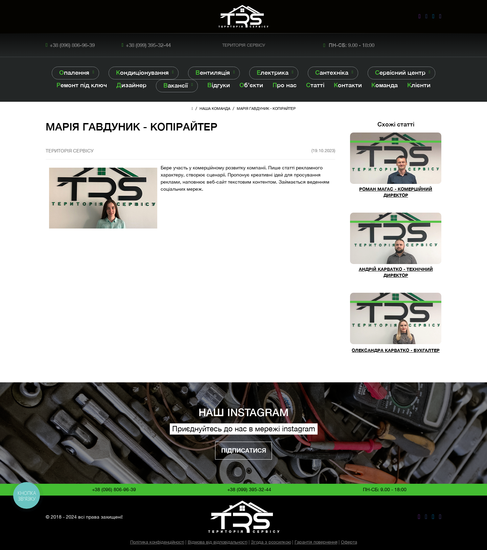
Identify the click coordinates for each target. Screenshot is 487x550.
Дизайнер (131, 85)
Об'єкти (251, 85)
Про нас (285, 85)
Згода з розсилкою (271, 542)
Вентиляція (212, 72)
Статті (315, 85)
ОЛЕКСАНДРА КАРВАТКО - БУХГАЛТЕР (396, 350)
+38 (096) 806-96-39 (72, 45)
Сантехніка (331, 72)
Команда (384, 85)
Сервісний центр (400, 72)
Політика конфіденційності (157, 542)
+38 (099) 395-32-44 (148, 45)
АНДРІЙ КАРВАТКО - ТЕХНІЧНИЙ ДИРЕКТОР (396, 272)
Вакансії (175, 85)
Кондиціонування (142, 72)
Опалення (74, 72)
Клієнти (419, 85)
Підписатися (243, 450)
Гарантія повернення (316, 542)
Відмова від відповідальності (218, 542)
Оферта (349, 542)
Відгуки (218, 85)
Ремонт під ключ (81, 85)
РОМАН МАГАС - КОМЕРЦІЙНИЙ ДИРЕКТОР (395, 192)
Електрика (272, 72)
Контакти (348, 85)
